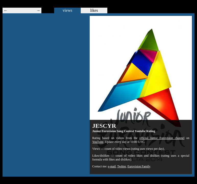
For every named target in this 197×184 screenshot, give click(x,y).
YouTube (97, 142)
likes (94, 10)
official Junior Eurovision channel (161, 138)
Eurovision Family (139, 166)
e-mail (112, 166)
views (67, 10)
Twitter (121, 166)
